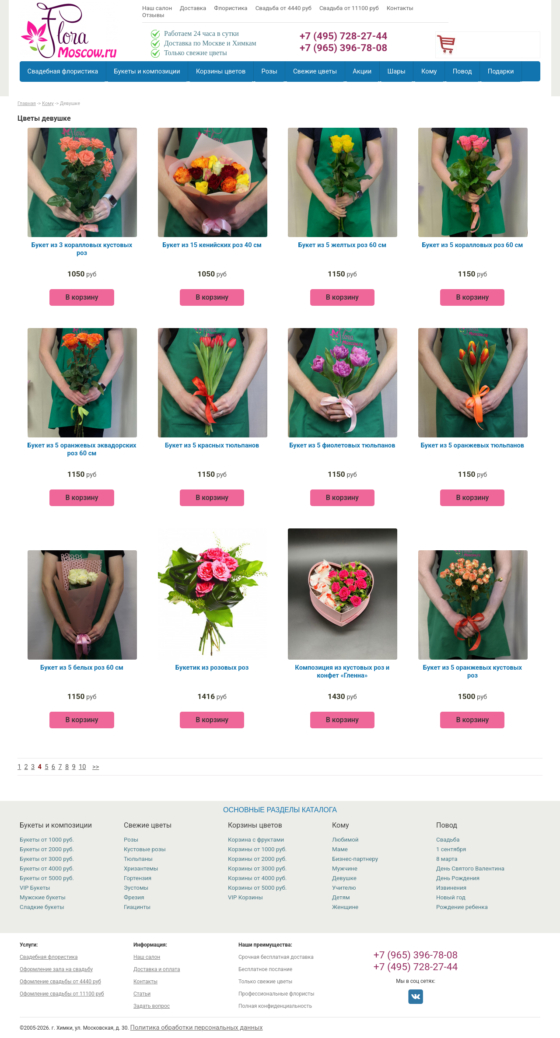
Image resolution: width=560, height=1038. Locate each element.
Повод (462, 71)
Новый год (451, 897)
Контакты (400, 8)
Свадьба (447, 839)
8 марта (446, 859)
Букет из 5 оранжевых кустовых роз (472, 671)
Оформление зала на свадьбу (56, 969)
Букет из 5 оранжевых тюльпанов (472, 445)
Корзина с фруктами (256, 839)
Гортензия (137, 878)
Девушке (344, 878)
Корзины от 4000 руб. (257, 878)
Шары (396, 71)
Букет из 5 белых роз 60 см (81, 667)
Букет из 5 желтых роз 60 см (342, 245)
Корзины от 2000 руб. (257, 859)
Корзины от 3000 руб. (257, 868)
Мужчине (344, 868)
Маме (340, 849)
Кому (429, 71)
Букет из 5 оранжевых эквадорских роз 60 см (81, 449)
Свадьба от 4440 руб (284, 8)
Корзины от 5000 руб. (257, 887)
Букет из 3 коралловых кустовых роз (82, 249)
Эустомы (136, 887)
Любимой (345, 839)
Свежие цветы (315, 71)
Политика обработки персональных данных (196, 1027)
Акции (362, 71)
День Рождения (458, 878)
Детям (341, 897)
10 (82, 767)
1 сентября (451, 849)
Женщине (345, 907)
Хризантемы (141, 868)
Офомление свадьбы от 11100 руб (62, 994)
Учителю (344, 887)
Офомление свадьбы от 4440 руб (60, 982)
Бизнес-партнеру (355, 859)
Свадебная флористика (63, 71)
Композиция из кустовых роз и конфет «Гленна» (342, 671)
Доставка (193, 8)
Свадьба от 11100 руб (349, 8)
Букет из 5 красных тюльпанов (212, 445)
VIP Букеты (35, 887)
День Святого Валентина (470, 868)
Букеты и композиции (147, 71)
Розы (269, 71)
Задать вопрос (151, 1006)
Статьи (141, 994)
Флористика (230, 8)
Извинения (451, 887)
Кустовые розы (145, 849)
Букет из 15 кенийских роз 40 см (212, 245)
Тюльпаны (138, 859)
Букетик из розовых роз (212, 667)
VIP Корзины (245, 897)
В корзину (81, 297)
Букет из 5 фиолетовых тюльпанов (342, 445)
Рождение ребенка (462, 907)
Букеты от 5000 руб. (47, 878)
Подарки (501, 71)
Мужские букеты (43, 897)
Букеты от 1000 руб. (47, 839)
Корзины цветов (220, 71)
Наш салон (157, 8)
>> (95, 767)
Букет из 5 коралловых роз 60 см (472, 245)
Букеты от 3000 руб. (47, 859)
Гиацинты (137, 907)
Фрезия (134, 897)
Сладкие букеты (42, 907)
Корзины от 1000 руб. (257, 849)
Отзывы (153, 15)
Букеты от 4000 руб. (47, 868)
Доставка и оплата (156, 969)
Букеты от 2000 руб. (47, 849)
